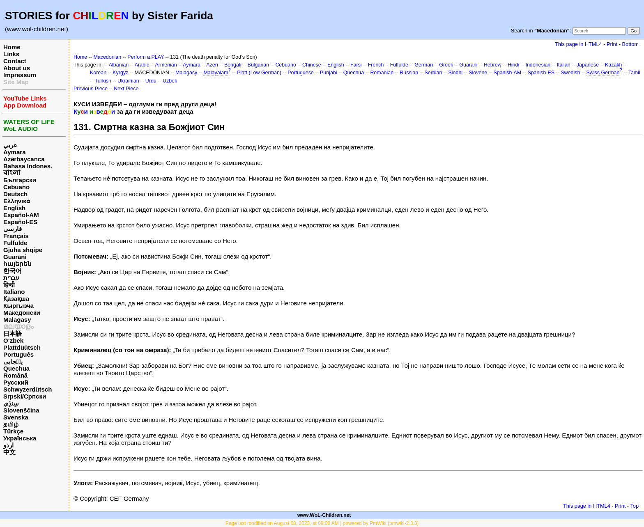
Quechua (16, 368)
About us (16, 67)
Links (11, 53)
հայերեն (17, 263)
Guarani (15, 256)
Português (18, 354)
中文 (9, 452)
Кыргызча (18, 305)
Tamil (634, 73)
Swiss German (603, 73)
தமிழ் (10, 424)
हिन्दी (9, 284)
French (376, 65)
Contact (14, 60)
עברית (11, 277)
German (423, 65)
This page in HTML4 (578, 44)
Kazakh (613, 65)
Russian (409, 73)
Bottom (630, 44)
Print (612, 44)
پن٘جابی (13, 361)
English (14, 207)
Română (15, 375)
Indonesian (537, 65)
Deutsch (15, 193)
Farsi (356, 65)
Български (19, 179)
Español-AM (21, 214)
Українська (19, 438)
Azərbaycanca (24, 159)
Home (12, 47)
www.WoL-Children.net (324, 515)
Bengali (233, 65)
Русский (15, 382)
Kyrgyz (120, 73)
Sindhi (455, 73)
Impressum (19, 74)
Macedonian (107, 57)
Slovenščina (21, 410)
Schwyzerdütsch (27, 389)
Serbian (433, 73)
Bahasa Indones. (27, 166)
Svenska (15, 417)
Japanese (588, 65)
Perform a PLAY (145, 57)
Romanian (381, 73)
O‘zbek (13, 340)
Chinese (311, 65)
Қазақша (16, 298)
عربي (10, 145)
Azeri (212, 65)
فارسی (12, 228)
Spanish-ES (540, 73)
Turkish (103, 81)
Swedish (570, 73)
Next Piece (126, 89)
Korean (98, 73)
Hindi (513, 65)
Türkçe (13, 431)
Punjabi (328, 73)
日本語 (12, 333)
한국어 (12, 270)
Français (16, 235)
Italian (563, 65)
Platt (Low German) (259, 73)
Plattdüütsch (22, 347)
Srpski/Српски (24, 396)
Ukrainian (128, 81)
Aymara (14, 152)
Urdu (150, 81)
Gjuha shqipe (22, 249)
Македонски (21, 312)
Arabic (142, 65)
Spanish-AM (507, 73)
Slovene (478, 73)
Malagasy (17, 319)
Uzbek (170, 81)
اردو (8, 445)
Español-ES (20, 221)
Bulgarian (258, 65)
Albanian (119, 65)
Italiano (14, 291)
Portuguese (301, 73)
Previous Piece (91, 89)
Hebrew (492, 65)
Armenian (166, 65)
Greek (446, 65)
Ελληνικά (16, 200)
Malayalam (215, 73)
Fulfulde (15, 242)
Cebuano (16, 186)
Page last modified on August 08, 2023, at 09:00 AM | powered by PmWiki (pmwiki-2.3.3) (322, 523)
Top (634, 506)
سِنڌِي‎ (11, 403)
